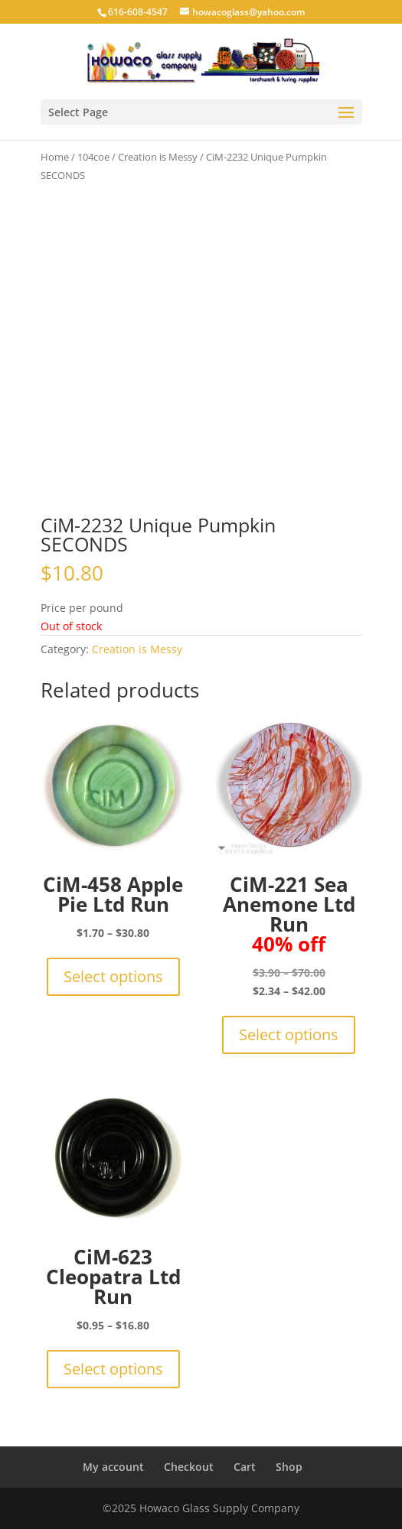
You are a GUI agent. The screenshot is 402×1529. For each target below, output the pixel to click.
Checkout (189, 1466)
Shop (289, 1466)
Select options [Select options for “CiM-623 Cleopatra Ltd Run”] (113, 1368)
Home (55, 157)
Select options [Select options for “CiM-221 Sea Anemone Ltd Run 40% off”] (288, 1034)
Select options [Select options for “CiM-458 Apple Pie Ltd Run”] (113, 976)
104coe (93, 157)
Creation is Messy (158, 157)
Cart (245, 1466)
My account (113, 1466)
